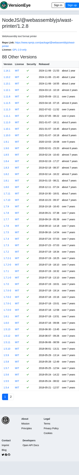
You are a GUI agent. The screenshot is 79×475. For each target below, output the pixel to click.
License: (7, 49)
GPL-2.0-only (19, 49)
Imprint (5, 445)
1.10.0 (7, 135)
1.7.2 (6, 251)
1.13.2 (7, 77)
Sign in (58, 5)
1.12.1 (7, 90)
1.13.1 (7, 83)
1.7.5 (6, 232)
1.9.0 (6, 148)
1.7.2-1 (7, 258)
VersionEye (19, 5)
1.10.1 (7, 128)
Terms (47, 423)
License (19, 64)
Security (31, 64)
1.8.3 (6, 167)
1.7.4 (6, 238)
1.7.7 (6, 219)
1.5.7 (6, 368)
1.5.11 (7, 342)
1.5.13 (7, 329)
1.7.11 (7, 193)
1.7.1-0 (7, 277)
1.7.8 (6, 213)
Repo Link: (8, 42)
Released (44, 64)
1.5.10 (7, 348)
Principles (26, 428)
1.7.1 (6, 271)
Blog (4, 450)
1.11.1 (7, 116)
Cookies (48, 433)
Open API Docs (31, 445)
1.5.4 (6, 387)
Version (8, 64)
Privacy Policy (51, 428)
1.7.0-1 (7, 303)
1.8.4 (6, 161)
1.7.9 (6, 206)
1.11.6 (7, 96)
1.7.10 (7, 200)
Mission (25, 423)
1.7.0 (6, 284)
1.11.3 (7, 109)
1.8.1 (6, 180)
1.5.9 (6, 355)
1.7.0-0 (7, 310)
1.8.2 (6, 174)
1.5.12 (7, 335)
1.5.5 (6, 381)
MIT (17, 70)
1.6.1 (6, 316)
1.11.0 (7, 122)
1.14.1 (7, 70)
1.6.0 (6, 322)
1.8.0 (6, 187)
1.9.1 (6, 141)
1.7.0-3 (7, 290)
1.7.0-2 (7, 297)
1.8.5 (6, 154)
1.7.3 (6, 245)
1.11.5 (7, 103)
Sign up (72, 5)
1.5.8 (6, 361)
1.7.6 (6, 225)
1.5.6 (6, 374)
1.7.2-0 (7, 264)
